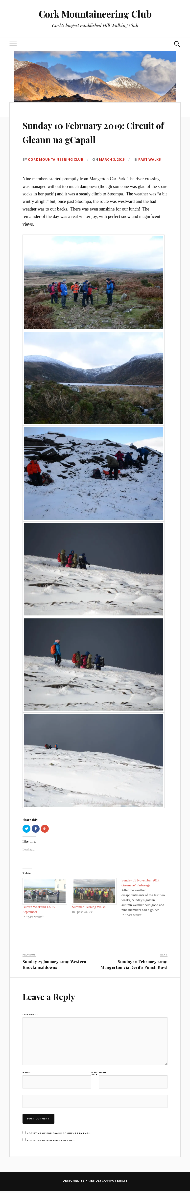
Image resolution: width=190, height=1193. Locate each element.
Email (103, 1074)
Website (94, 1075)
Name (27, 1074)
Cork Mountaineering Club (95, 13)
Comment (30, 1014)
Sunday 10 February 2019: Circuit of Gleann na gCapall (94, 131)
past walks (150, 159)
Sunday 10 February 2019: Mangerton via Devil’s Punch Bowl (133, 964)
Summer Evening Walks (89, 907)
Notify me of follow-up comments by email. (59, 1135)
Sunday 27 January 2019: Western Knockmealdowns (54, 964)
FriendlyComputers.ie (106, 1183)
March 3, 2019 (112, 159)
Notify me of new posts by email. (51, 1142)
